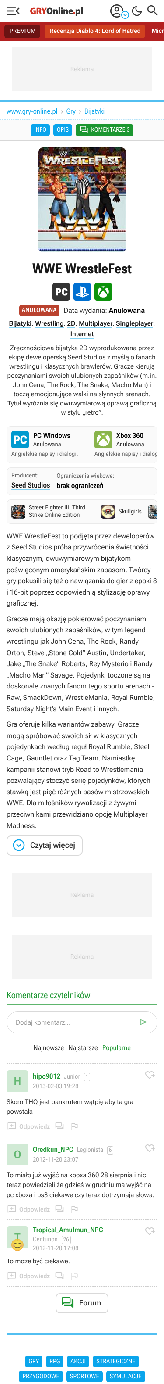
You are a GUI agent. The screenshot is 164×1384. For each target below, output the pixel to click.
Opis (63, 129)
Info (40, 129)
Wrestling (49, 323)
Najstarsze (83, 1047)
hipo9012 (46, 1076)
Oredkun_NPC (53, 1149)
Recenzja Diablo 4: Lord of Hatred (95, 31)
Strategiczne (115, 1361)
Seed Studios (30, 485)
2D (71, 323)
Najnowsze (48, 1047)
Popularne (116, 1047)
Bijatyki (94, 111)
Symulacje (126, 1376)
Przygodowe (40, 1376)
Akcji (78, 1361)
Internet (82, 334)
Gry (71, 111)
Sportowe (84, 1376)
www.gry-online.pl (32, 111)
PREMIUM (23, 31)
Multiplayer (95, 323)
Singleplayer (134, 323)
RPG (54, 1361)
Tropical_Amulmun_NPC (68, 1229)
